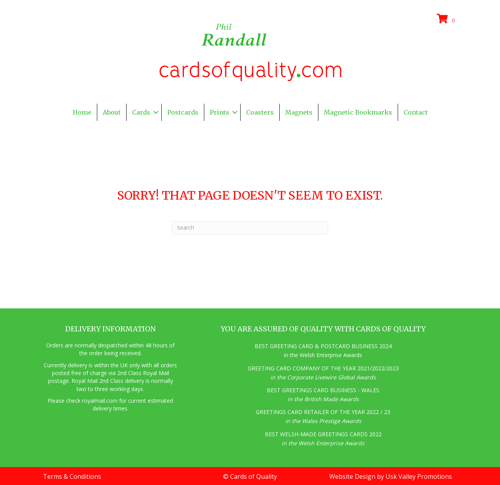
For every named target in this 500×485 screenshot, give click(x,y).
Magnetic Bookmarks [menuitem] (358, 112)
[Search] (250, 227)
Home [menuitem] (82, 112)
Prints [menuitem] (219, 112)
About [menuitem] (112, 112)
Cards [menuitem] (141, 112)
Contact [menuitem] (416, 112)
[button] (155, 112)
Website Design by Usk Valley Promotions (390, 476)
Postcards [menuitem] (182, 112)
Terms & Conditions (72, 476)
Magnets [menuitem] (298, 112)
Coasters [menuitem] (260, 112)
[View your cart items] (447, 19)
